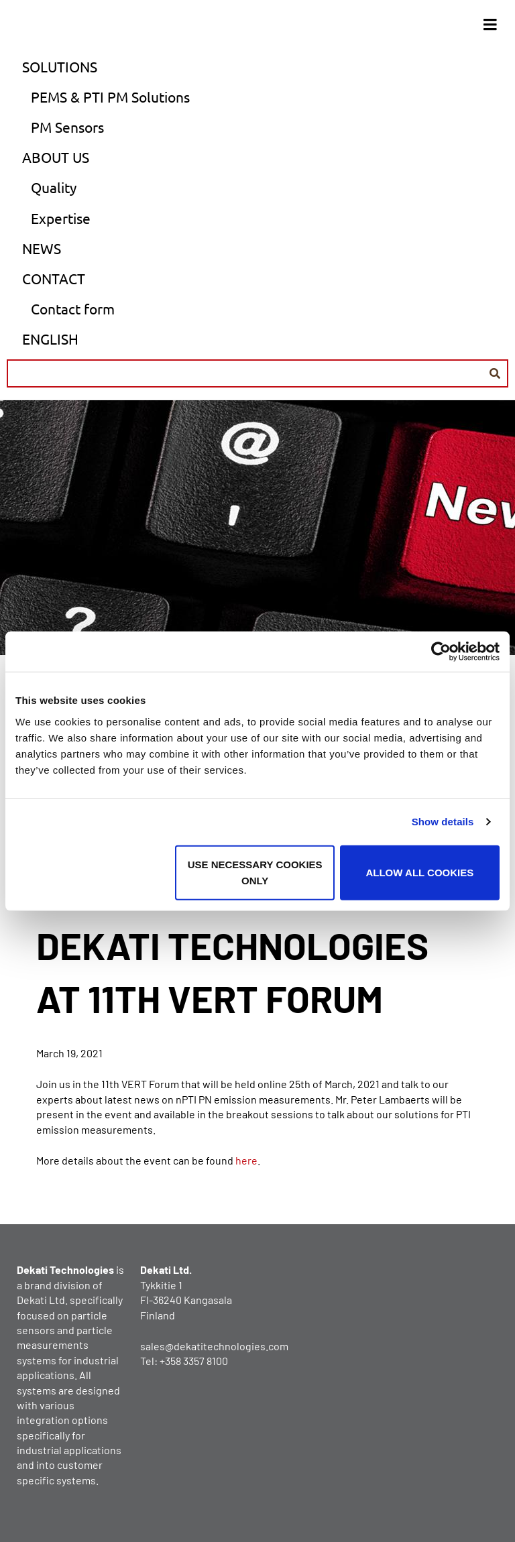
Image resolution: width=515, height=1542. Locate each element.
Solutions (59, 66)
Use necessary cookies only (255, 872)
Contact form (73, 308)
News (41, 248)
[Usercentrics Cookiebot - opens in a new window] (441, 652)
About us (55, 157)
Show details (443, 821)
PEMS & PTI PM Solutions (110, 96)
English (50, 338)
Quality (53, 187)
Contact (53, 278)
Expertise (61, 218)
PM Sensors (67, 126)
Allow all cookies (419, 872)
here (246, 1160)
